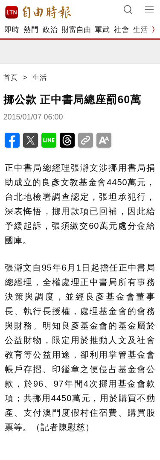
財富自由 (76, 30)
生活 (140, 30)
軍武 (102, 30)
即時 (11, 30)
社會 (121, 30)
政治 (50, 30)
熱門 (30, 30)
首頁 (10, 77)
